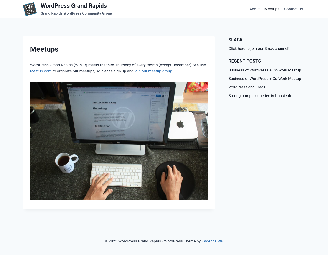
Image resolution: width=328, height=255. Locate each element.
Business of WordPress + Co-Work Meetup (265, 70)
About (254, 9)
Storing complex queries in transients (260, 95)
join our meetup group (153, 71)
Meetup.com (41, 71)
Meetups (271, 9)
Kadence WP (213, 241)
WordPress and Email (247, 87)
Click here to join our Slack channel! (259, 48)
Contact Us (293, 9)
